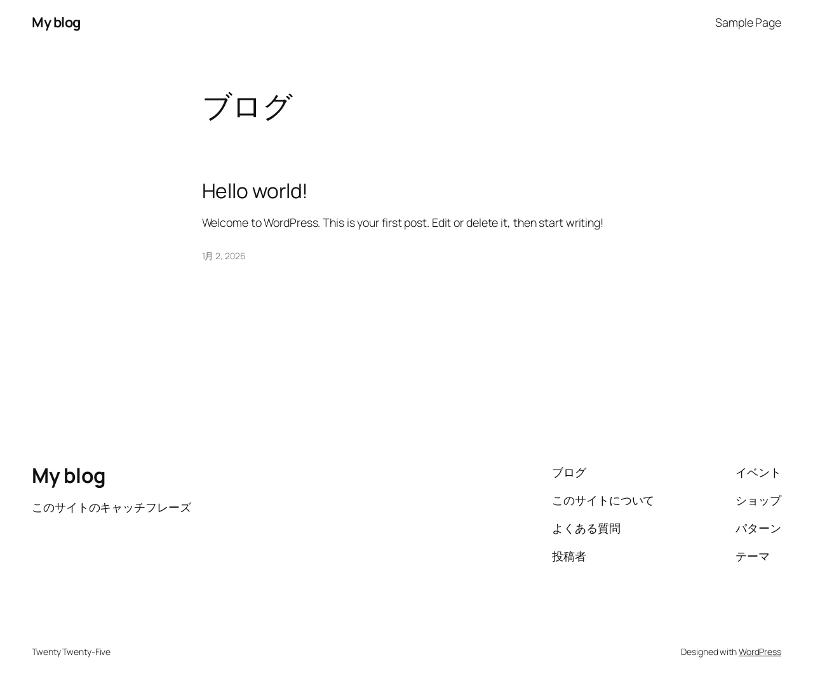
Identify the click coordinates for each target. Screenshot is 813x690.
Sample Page (748, 22)
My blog (56, 22)
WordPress (760, 652)
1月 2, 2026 (224, 256)
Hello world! (255, 191)
